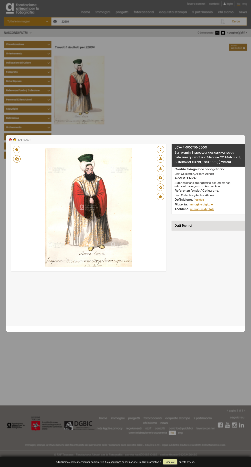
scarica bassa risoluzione (160, 159)
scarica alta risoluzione (160, 168)
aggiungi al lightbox (160, 149)
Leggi (142, 461)
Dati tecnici (183, 226)
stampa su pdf (160, 178)
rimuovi (170, 461)
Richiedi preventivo (160, 187)
